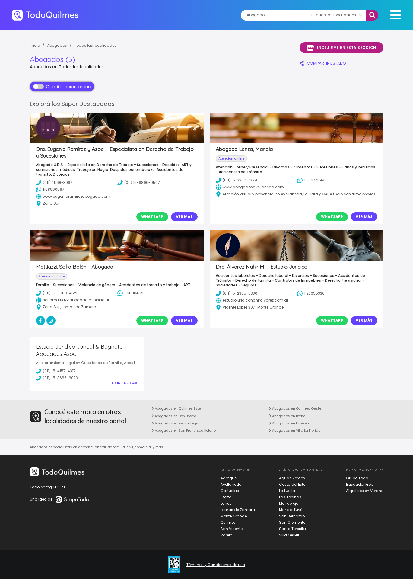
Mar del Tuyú (291, 509)
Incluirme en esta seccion (341, 48)
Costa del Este (292, 484)
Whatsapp (152, 216)
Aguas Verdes (292, 478)
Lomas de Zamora (238, 509)
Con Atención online (62, 86)
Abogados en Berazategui (175, 423)
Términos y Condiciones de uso (215, 564)
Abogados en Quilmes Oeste (295, 408)
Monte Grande (234, 516)
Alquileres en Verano (364, 490)
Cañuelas (230, 490)
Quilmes (228, 522)
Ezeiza (226, 497)
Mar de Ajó (288, 503)
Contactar (125, 383)
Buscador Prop (359, 484)
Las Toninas (290, 497)
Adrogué (229, 478)
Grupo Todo (357, 478)
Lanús (226, 503)
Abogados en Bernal (288, 416)
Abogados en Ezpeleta (289, 423)
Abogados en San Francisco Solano (184, 430)
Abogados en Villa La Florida (295, 430)
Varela (227, 535)
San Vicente (232, 528)
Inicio (35, 45)
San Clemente (292, 522)
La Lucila (287, 490)
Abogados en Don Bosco (174, 416)
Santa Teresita (292, 528)
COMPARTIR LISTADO (323, 63)
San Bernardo (292, 516)
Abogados (57, 45)
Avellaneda (231, 484)
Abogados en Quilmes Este (176, 408)
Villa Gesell (289, 535)
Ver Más (184, 216)
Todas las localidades (95, 45)
